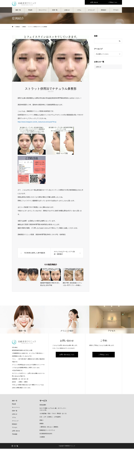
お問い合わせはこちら (66, 355)
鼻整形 (41, 424)
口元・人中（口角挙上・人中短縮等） (51, 417)
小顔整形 (42, 437)
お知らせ (67, 10)
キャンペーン (43, 10)
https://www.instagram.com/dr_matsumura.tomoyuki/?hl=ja (37, 122)
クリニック (91, 10)
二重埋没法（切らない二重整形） (49, 427)
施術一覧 (18, 10)
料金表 (30, 10)
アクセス (115, 10)
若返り (41, 420)
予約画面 (14, 434)
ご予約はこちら (103, 355)
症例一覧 (54, 10)
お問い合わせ (16, 431)
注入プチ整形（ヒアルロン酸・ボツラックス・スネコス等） (53, 409)
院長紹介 (103, 10)
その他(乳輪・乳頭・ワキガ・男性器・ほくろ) (53, 414)
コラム (79, 10)
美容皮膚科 (43, 405)
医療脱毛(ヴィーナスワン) (47, 430)
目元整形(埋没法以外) (46, 434)
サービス (43, 401)
